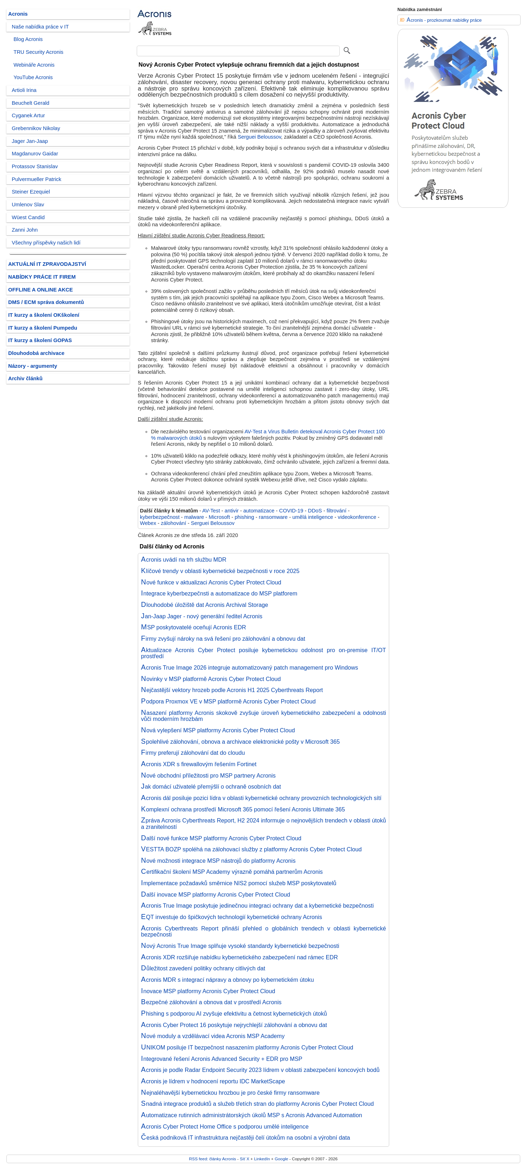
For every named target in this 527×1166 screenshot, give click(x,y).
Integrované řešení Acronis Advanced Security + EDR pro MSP (221, 1059)
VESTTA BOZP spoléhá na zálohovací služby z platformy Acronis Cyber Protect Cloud (251, 849)
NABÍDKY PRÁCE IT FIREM (41, 277)
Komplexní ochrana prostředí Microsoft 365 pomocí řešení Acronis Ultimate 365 (243, 809)
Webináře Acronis (34, 65)
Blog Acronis (28, 39)
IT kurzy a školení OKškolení (43, 315)
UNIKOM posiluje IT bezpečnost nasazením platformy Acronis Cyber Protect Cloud (247, 1047)
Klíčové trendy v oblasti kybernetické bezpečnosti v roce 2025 (220, 571)
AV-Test (211, 511)
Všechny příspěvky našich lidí (46, 243)
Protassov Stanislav (35, 166)
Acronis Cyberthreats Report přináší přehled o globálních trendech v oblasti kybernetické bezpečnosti (263, 931)
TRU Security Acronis (38, 52)
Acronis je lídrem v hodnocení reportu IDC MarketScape (213, 1081)
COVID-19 (291, 511)
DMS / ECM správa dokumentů (46, 302)
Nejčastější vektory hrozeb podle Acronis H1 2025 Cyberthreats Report (232, 690)
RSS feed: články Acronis (212, 1158)
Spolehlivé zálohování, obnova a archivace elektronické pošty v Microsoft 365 (240, 741)
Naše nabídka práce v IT (40, 27)
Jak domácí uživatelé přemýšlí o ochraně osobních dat (211, 786)
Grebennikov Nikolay (36, 128)
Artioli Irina (24, 90)
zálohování (173, 523)
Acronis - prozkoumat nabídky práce (444, 20)
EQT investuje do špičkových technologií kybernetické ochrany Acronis (231, 917)
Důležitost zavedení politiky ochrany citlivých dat (203, 968)
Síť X (244, 1158)
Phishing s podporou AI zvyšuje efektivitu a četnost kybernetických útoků (234, 1013)
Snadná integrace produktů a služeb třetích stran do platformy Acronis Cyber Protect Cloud (257, 1103)
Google (281, 1158)
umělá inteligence (312, 517)
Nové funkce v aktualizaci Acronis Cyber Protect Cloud (211, 582)
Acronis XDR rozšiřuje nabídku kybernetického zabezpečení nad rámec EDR (239, 957)
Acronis (18, 14)
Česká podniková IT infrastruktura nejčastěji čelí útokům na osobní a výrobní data (245, 1137)
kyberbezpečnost (159, 517)
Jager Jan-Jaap (30, 141)
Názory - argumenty (32, 366)
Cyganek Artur (28, 115)
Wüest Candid (28, 217)
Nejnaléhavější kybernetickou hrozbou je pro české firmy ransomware (230, 1092)
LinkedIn (262, 1158)
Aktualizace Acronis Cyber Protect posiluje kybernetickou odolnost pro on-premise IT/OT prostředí (263, 653)
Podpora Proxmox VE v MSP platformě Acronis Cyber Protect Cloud (228, 701)
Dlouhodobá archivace (36, 353)
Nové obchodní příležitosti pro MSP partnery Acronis (208, 775)
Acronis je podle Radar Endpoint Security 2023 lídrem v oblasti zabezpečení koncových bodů (260, 1070)
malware (194, 517)
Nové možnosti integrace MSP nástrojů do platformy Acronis (218, 860)
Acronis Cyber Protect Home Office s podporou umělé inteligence (225, 1126)
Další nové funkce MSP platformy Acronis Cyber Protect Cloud (221, 838)
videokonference (357, 517)
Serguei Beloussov (259, 137)
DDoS (315, 511)
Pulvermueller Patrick (36, 179)
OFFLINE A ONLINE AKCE (40, 290)
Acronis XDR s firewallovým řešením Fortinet (198, 764)
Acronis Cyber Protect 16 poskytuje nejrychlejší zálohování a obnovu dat (234, 1025)
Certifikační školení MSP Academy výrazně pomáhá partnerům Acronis (232, 871)
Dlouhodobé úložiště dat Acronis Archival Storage (204, 605)
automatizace (259, 511)
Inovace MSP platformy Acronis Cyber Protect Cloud (208, 991)
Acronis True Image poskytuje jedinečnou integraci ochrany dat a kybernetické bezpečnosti (257, 905)
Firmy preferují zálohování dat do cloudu (193, 752)
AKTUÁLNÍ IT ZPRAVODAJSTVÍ (47, 264)
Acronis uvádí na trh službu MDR (183, 559)
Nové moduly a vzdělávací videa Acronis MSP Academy (213, 1036)
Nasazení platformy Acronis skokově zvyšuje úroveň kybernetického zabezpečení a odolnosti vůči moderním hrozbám (263, 716)
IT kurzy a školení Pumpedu (42, 328)
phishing (244, 517)
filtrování (336, 511)
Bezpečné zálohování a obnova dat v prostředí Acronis (211, 1002)
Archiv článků (25, 378)
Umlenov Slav (28, 204)
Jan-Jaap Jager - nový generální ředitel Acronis (201, 616)
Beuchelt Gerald (30, 103)
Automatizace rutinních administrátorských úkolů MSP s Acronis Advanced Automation (251, 1115)
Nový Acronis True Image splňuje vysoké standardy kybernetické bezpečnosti (240, 946)
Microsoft (219, 517)
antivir (232, 511)
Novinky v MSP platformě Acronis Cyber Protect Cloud (211, 679)
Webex (148, 523)
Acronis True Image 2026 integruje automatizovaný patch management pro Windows (249, 667)
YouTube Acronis (33, 77)
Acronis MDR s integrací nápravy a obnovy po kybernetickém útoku (227, 979)
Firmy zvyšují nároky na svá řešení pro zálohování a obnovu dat (223, 638)
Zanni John (25, 230)
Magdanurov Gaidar (35, 153)
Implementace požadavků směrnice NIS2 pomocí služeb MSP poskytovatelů (238, 883)
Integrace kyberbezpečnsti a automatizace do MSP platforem (219, 593)
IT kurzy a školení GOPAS (40, 340)
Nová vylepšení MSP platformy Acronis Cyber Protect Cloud (218, 730)
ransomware (273, 517)
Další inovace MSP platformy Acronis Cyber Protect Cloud (215, 894)
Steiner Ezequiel (31, 192)
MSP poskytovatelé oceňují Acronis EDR (193, 627)
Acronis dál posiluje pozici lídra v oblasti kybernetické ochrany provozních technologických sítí (261, 798)
